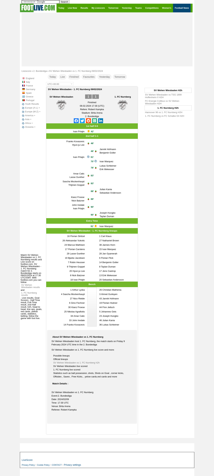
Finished (74, 76)
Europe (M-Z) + (31, 111)
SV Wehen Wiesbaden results (30, 286)
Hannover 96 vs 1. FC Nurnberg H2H (163, 112)
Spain (29, 93)
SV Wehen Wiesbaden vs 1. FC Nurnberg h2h (76, 362)
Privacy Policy (28, 465)
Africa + (27, 123)
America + (28, 115)
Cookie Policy (43, 465)
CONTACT (57, 465)
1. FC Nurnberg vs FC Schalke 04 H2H (164, 116)
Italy (28, 82)
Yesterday (104, 76)
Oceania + (28, 127)
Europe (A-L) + (30, 107)
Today (52, 76)
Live (62, 76)
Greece (29, 96)
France (29, 85)
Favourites (89, 76)
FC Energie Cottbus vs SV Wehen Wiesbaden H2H (162, 102)
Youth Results (30, 104)
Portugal (30, 100)
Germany (30, 89)
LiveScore (27, 460)
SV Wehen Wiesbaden (61, 96)
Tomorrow (119, 76)
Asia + (26, 119)
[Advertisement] (107, 39)
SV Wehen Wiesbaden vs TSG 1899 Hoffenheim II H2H (163, 96)
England (30, 78)
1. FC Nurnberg (122, 96)
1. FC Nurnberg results (29, 293)
